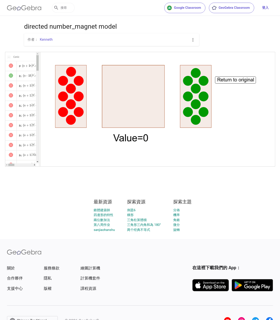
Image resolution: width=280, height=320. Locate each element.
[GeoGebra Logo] (24, 8)
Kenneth (46, 39)
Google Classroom (184, 8)
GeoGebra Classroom (231, 8)
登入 (265, 8)
